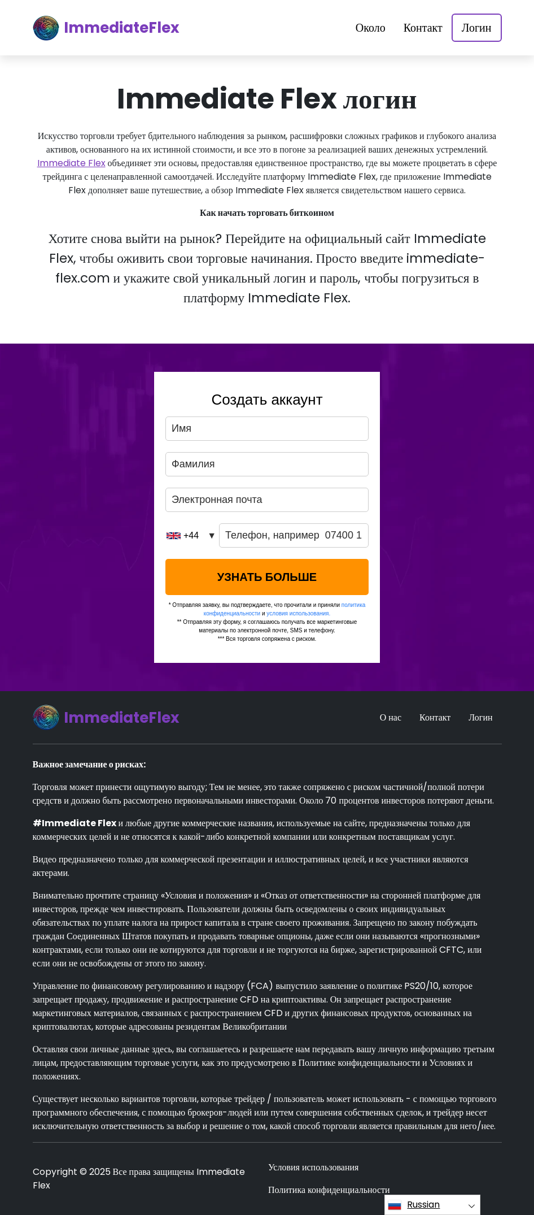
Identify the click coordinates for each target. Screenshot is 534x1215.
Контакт (423, 28)
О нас (390, 717)
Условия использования (313, 1167)
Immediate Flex (71, 163)
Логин (477, 28)
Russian (414, 1205)
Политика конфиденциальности (329, 1189)
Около (371, 28)
